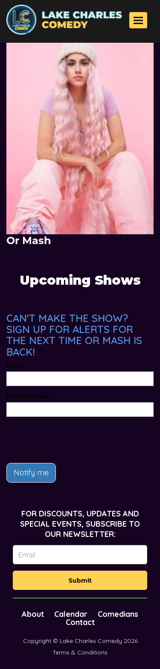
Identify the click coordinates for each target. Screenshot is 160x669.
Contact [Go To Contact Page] (80, 622)
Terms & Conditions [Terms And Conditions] (80, 652)
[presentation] (71, 440)
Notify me (31, 472)
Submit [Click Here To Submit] (80, 580)
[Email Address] (80, 554)
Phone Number (28, 396)
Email (14, 365)
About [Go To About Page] (33, 614)
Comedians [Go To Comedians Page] (118, 614)
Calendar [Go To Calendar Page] (70, 614)
